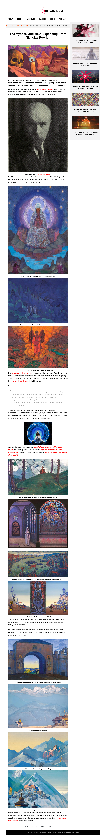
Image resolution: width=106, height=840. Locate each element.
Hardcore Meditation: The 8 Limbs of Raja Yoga (85, 64)
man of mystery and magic (45, 89)
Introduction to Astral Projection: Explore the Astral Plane (85, 133)
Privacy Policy (29, 826)
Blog (13, 25)
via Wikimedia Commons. (44, 174)
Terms (49, 826)
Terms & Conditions (58, 832)
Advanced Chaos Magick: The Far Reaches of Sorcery (85, 87)
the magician (21, 373)
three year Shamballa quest (20, 381)
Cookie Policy (40, 826)
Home (7, 25)
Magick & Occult (22, 25)
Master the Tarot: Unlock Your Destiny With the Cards (85, 110)
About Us (50, 832)
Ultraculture (53, 10)
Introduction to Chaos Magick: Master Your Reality (85, 41)
